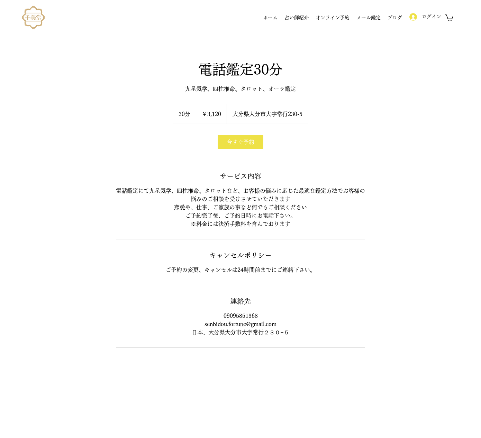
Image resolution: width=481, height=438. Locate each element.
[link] (240, 142)
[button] (449, 17)
